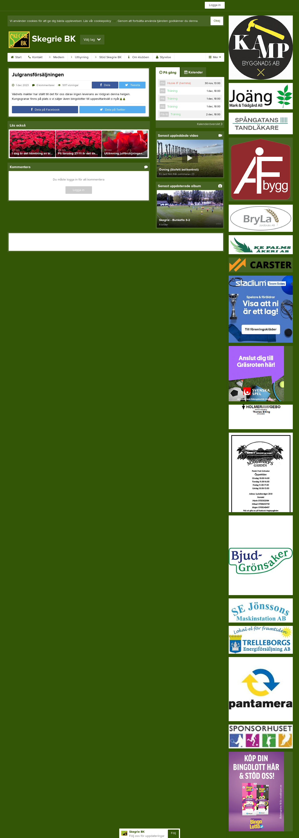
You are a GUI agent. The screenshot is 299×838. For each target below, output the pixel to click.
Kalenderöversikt (209, 124)
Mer (215, 57)
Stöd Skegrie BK (108, 57)
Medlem (56, 57)
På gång (167, 72)
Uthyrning (79, 57)
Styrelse (163, 57)
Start (16, 57)
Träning (172, 91)
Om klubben (138, 57)
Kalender (193, 72)
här (114, 21)
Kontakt (35, 57)
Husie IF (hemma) (179, 83)
